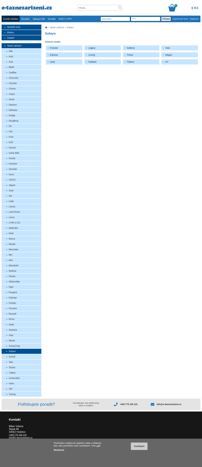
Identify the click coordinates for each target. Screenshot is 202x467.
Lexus (12, 217)
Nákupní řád (39, 19)
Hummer (13, 163)
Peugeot (13, 292)
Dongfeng (13, 121)
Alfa (10, 51)
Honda (12, 158)
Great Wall (14, 153)
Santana (13, 330)
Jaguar (12, 185)
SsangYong (14, 346)
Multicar (12, 271)
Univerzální (14, 378)
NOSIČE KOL (14, 27)
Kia (10, 196)
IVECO (12, 179)
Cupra (12, 94)
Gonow (12, 147)
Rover (12, 319)
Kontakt (51, 19)
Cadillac (13, 72)
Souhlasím (139, 446)
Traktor (12, 372)
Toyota (12, 367)
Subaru (12, 351)
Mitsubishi (13, 265)
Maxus (12, 238)
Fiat (10, 131)
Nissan (12, 276)
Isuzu (11, 174)
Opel (11, 287)
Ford (11, 137)
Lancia (12, 206)
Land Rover (14, 212)
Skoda (12, 340)
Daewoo (13, 104)
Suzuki (12, 356)
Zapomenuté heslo (180, 19)
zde (98, 445)
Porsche (13, 308)
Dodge (12, 115)
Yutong (12, 394)
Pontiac (12, 303)
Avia (11, 62)
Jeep (11, 190)
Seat (11, 335)
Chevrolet (13, 78)
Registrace (194, 19)
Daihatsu (13, 110)
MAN (11, 233)
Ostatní (10, 38)
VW (10, 389)
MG (10, 255)
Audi (11, 56)
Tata (11, 362)
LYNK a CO (14, 222)
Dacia (11, 99)
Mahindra (13, 228)
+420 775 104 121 (129, 404)
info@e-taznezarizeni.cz (169, 404)
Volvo (11, 383)
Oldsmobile (14, 281)
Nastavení (59, 450)
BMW (11, 67)
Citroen (12, 88)
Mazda (12, 244)
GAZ (11, 142)
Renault (12, 313)
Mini (11, 260)
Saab (11, 324)
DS (10, 126)
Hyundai (13, 169)
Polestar (13, 297)
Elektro (10, 32)
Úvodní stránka (10, 19)
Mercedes (13, 249)
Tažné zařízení (14, 45)
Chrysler (13, 83)
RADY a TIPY (65, 19)
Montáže (25, 19)
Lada (11, 201)
